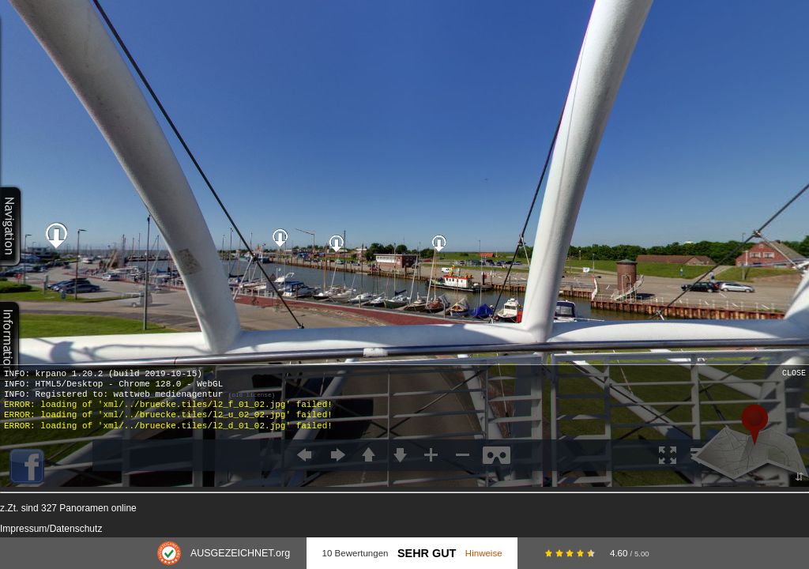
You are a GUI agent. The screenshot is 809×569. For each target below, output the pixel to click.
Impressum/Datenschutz (51, 528)
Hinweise (483, 553)
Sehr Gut (426, 553)
